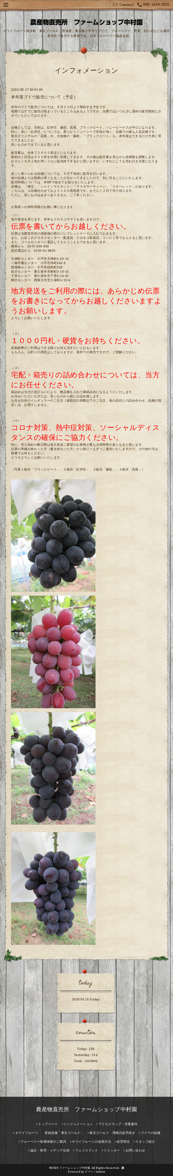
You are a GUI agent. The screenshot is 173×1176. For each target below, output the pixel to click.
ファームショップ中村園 (74, 1167)
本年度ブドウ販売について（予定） (44, 97)
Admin (100, 1171)
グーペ (89, 1171)
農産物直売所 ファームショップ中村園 (86, 1109)
